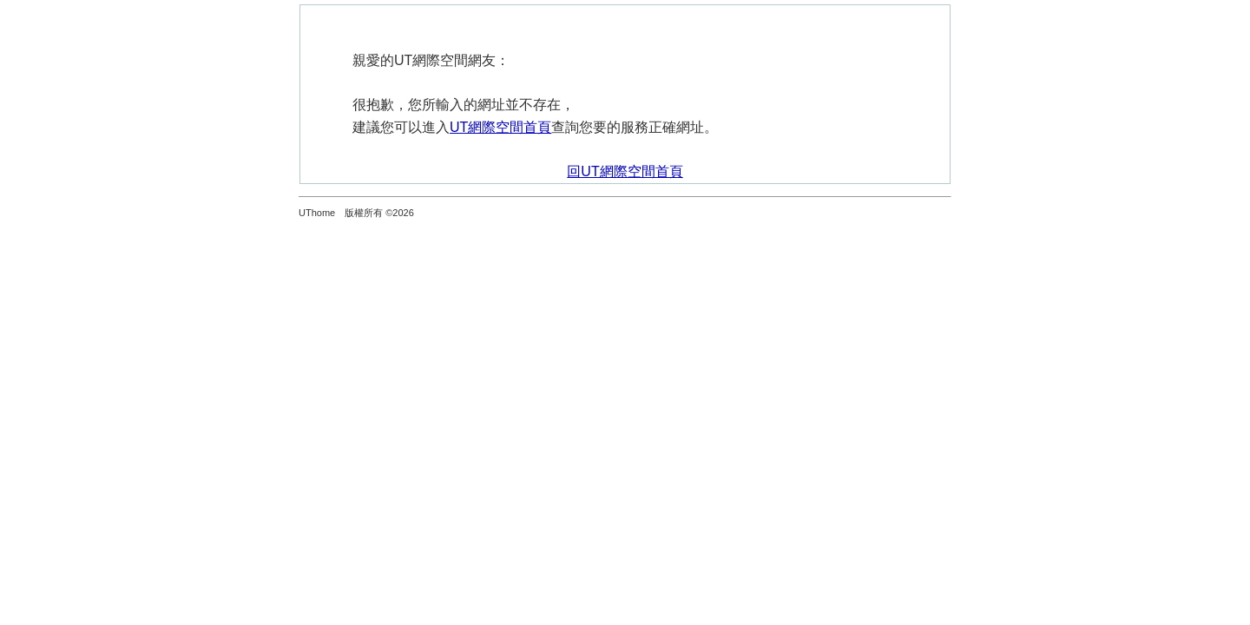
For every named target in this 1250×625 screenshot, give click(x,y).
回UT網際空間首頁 (624, 171)
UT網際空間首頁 (500, 127)
